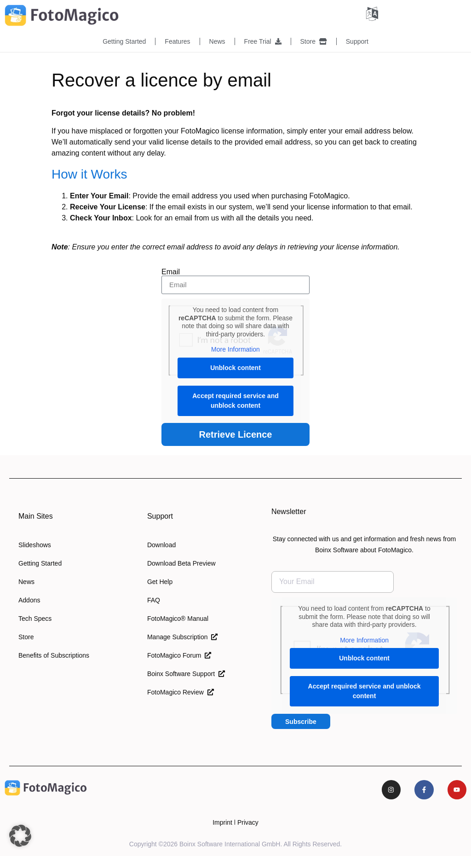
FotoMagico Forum (179, 655)
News (217, 41)
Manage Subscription (182, 636)
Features (177, 41)
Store (313, 41)
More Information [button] (235, 349)
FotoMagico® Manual (177, 618)
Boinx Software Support (186, 673)
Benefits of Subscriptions (53, 655)
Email (170, 271)
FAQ (153, 599)
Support (357, 41)
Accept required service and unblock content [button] (235, 399)
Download (161, 544)
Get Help (159, 581)
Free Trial (262, 41)
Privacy (247, 822)
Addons (29, 599)
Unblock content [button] (235, 366)
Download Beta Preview (181, 563)
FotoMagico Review (180, 691)
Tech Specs (35, 618)
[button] (20, 836)
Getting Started (124, 41)
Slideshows (34, 544)
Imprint (222, 822)
